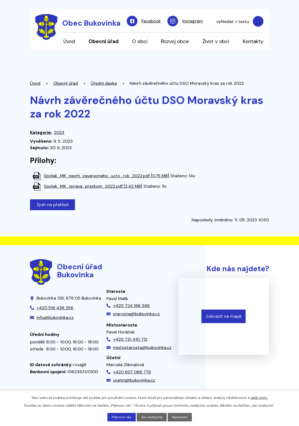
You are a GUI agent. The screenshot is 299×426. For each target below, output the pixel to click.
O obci (139, 41)
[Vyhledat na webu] (237, 21)
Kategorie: (41, 132)
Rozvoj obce (175, 41)
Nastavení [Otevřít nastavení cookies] (179, 417)
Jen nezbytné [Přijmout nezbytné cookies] (151, 417)
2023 (59, 132)
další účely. (259, 397)
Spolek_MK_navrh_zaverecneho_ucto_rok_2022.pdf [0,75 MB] (106, 176)
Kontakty (253, 41)
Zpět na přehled (52, 205)
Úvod (69, 41)
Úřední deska (104, 83)
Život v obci (215, 41)
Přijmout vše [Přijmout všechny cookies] (121, 417)
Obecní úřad (104, 41)
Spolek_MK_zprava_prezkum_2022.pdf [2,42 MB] (93, 186)
